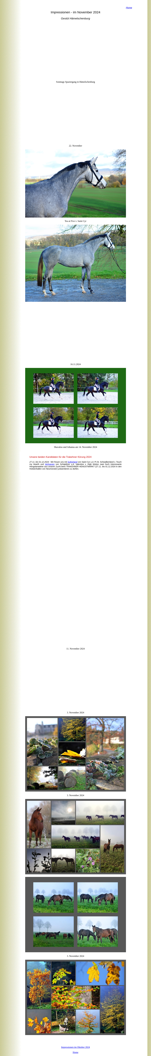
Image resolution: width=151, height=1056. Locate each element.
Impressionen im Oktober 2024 (75, 1047)
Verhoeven (50, 464)
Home (75, 1052)
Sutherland (72, 462)
